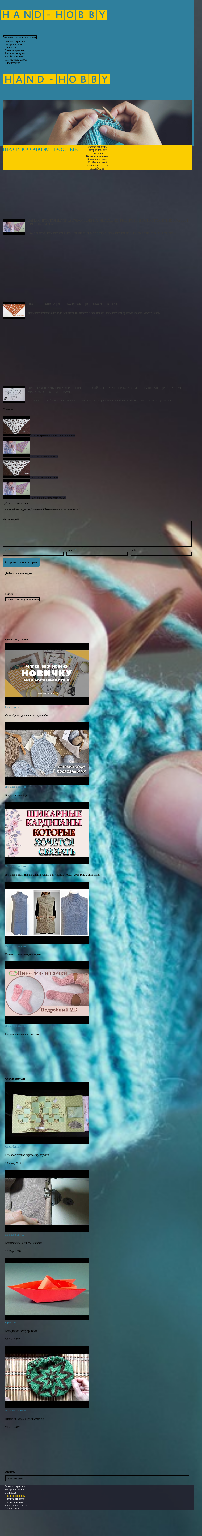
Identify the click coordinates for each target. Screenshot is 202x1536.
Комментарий (11, 543)
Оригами (10, 1346)
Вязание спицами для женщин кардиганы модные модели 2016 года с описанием (52, 898)
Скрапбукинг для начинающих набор (27, 739)
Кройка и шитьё (14, 1258)
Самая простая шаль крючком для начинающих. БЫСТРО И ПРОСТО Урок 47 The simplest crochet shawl (97, 211)
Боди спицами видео (17, 819)
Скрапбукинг (12, 62)
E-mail (71, 574)
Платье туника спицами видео (23, 978)
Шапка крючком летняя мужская (24, 1443)
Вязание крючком (15, 1434)
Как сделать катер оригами (21, 1355)
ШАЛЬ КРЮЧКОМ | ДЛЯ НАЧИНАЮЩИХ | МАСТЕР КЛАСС (97, 295)
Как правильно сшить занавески (24, 1267)
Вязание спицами (15, 810)
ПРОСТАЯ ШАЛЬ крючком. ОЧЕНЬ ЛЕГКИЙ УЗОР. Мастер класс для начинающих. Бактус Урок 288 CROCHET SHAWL (97, 379)
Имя (6, 574)
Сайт (133, 574)
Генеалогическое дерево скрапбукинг (27, 1179)
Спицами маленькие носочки (22, 1058)
